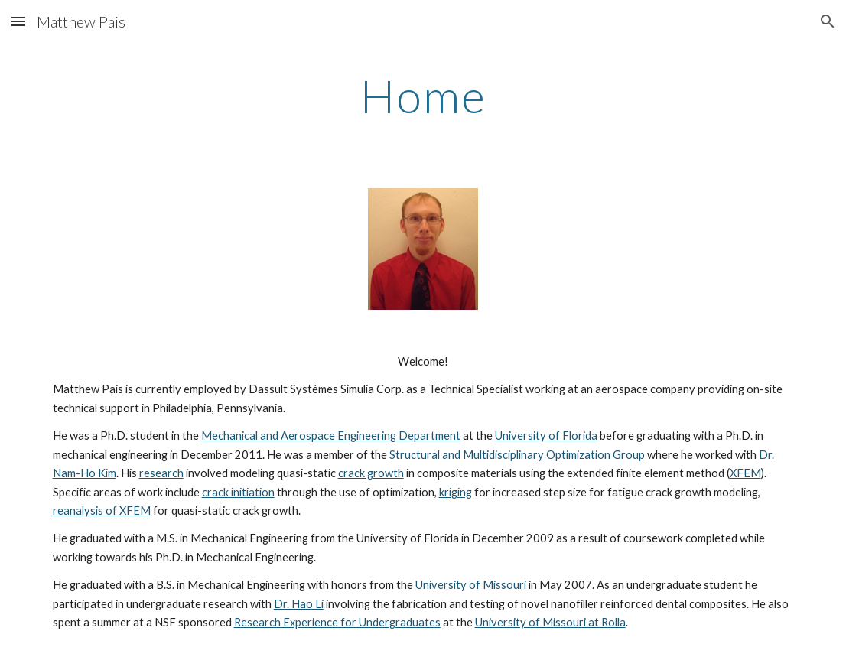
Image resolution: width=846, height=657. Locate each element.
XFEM (745, 473)
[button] (18, 21)
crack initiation (238, 492)
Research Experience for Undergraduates (337, 622)
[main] (423, 95)
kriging (455, 492)
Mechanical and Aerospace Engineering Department (330, 435)
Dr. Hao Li (299, 603)
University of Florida (546, 435)
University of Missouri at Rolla (550, 622)
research (161, 473)
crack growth (371, 473)
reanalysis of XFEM (102, 510)
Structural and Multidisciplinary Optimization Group (517, 454)
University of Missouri (470, 584)
